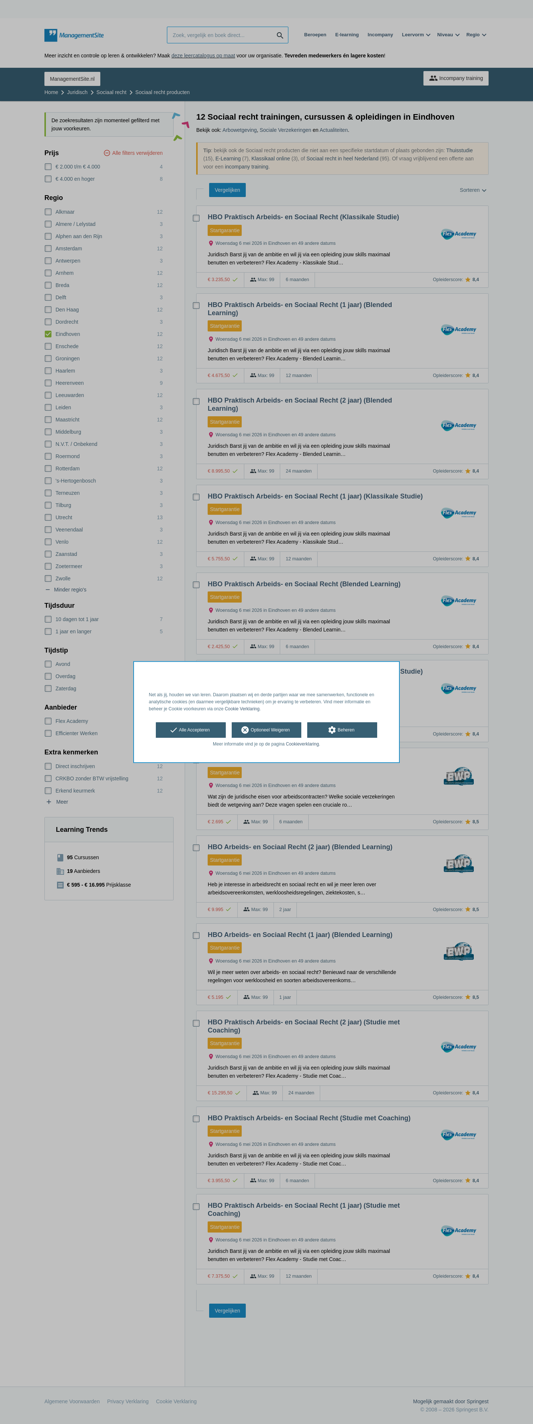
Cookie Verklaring (242, 708)
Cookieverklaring (302, 744)
